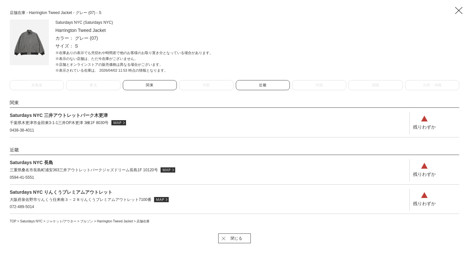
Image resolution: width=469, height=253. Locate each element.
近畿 (262, 85)
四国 (375, 85)
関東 (149, 85)
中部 (206, 85)
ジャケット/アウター (62, 221)
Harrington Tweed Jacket (115, 221)
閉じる (236, 238)
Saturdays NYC (32, 221)
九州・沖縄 (432, 85)
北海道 (37, 85)
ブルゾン (87, 221)
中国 (319, 85)
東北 (93, 85)
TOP (13, 221)
